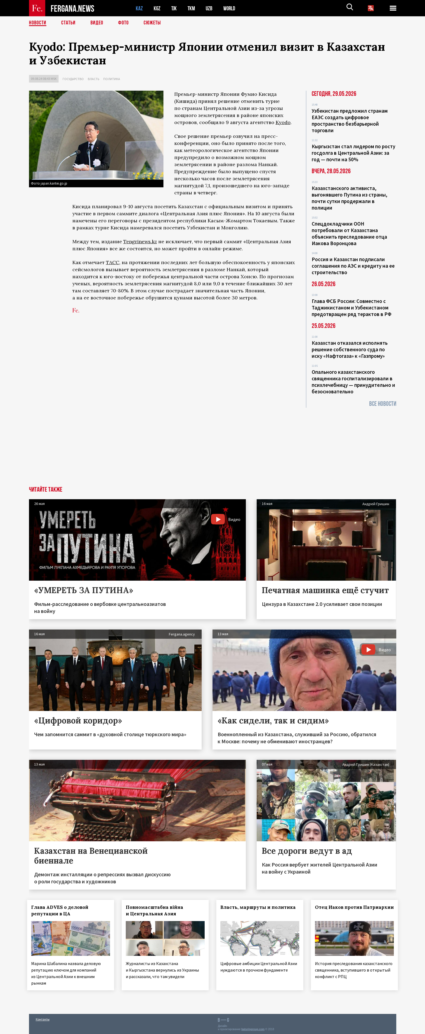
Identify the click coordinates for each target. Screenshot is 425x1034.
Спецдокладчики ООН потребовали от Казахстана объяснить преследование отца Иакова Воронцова (349, 233)
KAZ (139, 8)
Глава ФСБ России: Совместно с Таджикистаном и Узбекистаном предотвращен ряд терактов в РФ (351, 307)
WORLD (231, 8)
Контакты (43, 1018)
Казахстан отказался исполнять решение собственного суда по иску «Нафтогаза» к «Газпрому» (350, 349)
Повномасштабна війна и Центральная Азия (156, 910)
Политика (111, 79)
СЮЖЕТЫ (152, 23)
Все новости (382, 404)
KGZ (157, 8)
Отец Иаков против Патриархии (340, 910)
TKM (192, 8)
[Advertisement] (212, 446)
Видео (97, 23)
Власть (93, 79)
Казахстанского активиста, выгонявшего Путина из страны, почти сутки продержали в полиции (349, 198)
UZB (210, 8)
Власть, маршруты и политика (259, 907)
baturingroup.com (253, 1028)
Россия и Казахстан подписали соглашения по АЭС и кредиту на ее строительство (353, 266)
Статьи (68, 23)
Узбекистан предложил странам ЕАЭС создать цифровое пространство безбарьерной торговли (350, 120)
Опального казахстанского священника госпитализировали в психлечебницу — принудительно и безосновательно (353, 382)
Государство (73, 79)
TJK (175, 8)
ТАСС (112, 262)
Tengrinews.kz (140, 241)
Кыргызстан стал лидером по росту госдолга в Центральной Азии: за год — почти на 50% (353, 153)
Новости (37, 23)
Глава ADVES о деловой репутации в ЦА (61, 910)
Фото (123, 23)
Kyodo (283, 122)
